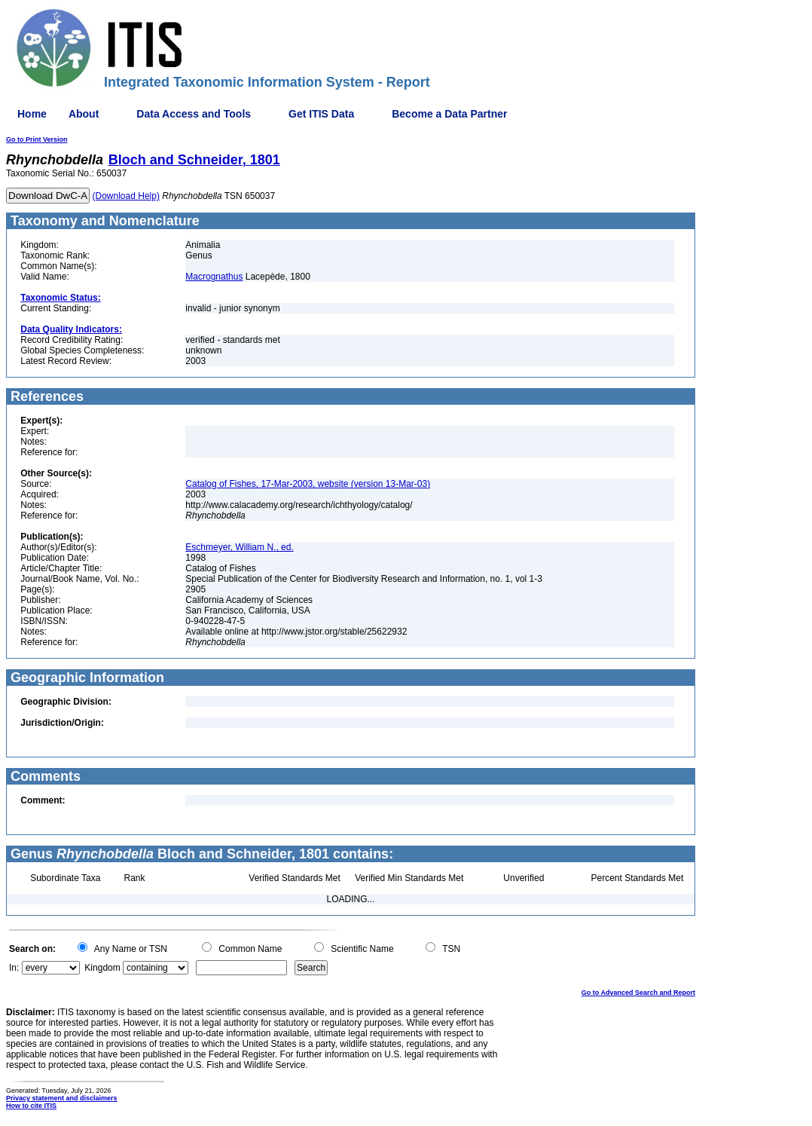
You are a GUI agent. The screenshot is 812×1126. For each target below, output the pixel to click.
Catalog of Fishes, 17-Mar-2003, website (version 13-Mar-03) (307, 484)
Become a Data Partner (449, 114)
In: (14, 967)
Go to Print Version (37, 139)
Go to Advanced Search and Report (638, 992)
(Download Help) (126, 196)
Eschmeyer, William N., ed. (239, 547)
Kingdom (102, 967)
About (84, 114)
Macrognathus (214, 276)
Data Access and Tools (193, 114)
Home (32, 114)
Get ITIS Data (321, 114)
